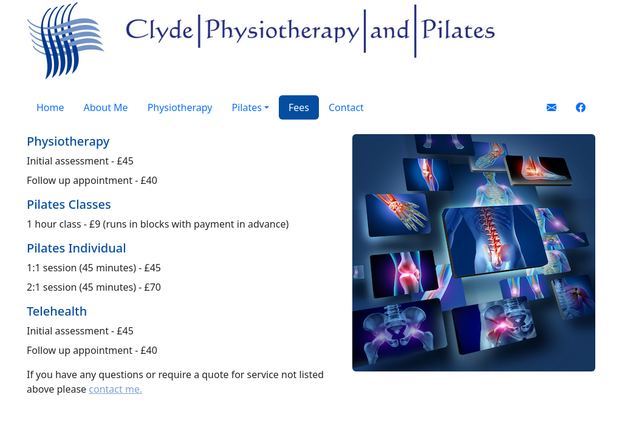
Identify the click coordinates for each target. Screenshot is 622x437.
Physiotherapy (180, 107)
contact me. (115, 389)
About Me (106, 107)
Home (50, 107)
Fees (299, 107)
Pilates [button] (246, 107)
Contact (346, 107)
